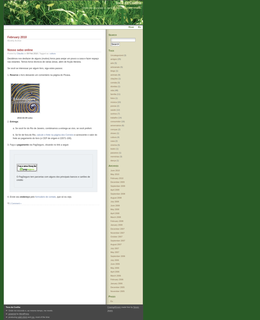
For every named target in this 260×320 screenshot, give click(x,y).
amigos (113, 59)
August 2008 (116, 198)
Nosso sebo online (20, 50)
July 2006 (114, 260)
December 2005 (117, 287)
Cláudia (20, 53)
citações (114, 79)
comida (113, 83)
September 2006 (117, 256)
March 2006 (115, 276)
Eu (139, 27)
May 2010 (114, 174)
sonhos (113, 114)
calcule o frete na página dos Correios (55, 135)
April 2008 (114, 213)
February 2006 (116, 279)
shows (113, 133)
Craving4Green (114, 307)
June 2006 (115, 264)
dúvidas (113, 86)
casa (112, 141)
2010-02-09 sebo (25, 118)
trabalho (114, 118)
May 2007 (114, 252)
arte (112, 63)
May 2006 (114, 268)
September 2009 (117, 186)
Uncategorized (116, 55)
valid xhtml (22, 317)
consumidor (115, 121)
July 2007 (114, 248)
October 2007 (116, 237)
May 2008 (114, 209)
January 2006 (116, 283)
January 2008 (116, 225)
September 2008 (117, 194)
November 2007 (117, 233)
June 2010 (115, 170)
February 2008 (116, 221)
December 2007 (117, 229)
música (113, 102)
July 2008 (114, 201)
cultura (53, 53)
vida (112, 90)
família (113, 94)
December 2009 (117, 182)
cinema (113, 145)
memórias (114, 156)
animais (113, 75)
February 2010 (116, 178)
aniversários (115, 125)
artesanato (115, 67)
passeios (114, 153)
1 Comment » (15, 203)
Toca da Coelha (128, 3)
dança (113, 160)
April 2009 (114, 190)
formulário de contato (45, 197)
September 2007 (117, 241)
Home (131, 27)
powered (12, 314)
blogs (112, 71)
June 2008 (115, 205)
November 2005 (117, 291)
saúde (113, 110)
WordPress (24, 314)
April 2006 (114, 272)
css (32, 317)
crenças (113, 129)
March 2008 (115, 217)
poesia (113, 106)
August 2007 (116, 244)
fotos (112, 98)
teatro (113, 149)
